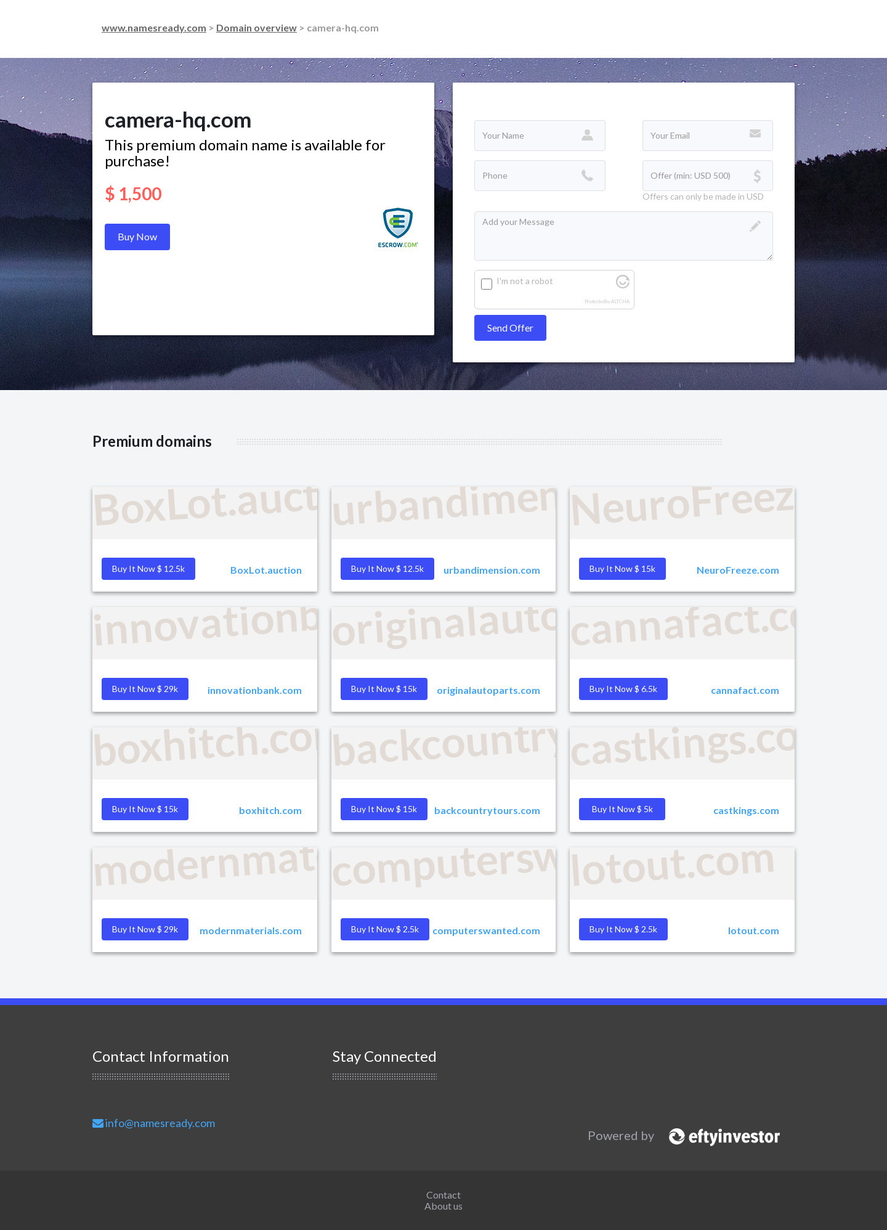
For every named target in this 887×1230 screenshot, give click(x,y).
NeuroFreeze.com (738, 570)
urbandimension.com (492, 570)
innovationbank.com (255, 690)
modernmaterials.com (251, 930)
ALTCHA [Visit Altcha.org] (620, 301)
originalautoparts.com (488, 690)
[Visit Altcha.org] (623, 285)
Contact (443, 1194)
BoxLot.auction (266, 570)
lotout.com (753, 930)
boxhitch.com (270, 810)
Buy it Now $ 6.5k (623, 688)
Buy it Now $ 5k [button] (622, 809)
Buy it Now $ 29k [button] (145, 688)
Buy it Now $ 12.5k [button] (148, 568)
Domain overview (256, 27)
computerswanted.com (486, 930)
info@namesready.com (153, 1123)
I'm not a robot (524, 280)
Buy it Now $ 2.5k (623, 929)
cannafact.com (745, 690)
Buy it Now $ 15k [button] (622, 568)
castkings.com (746, 810)
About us (443, 1206)
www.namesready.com (154, 27)
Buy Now (137, 236)
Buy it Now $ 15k (384, 809)
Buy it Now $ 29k (145, 929)
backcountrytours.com (487, 810)
